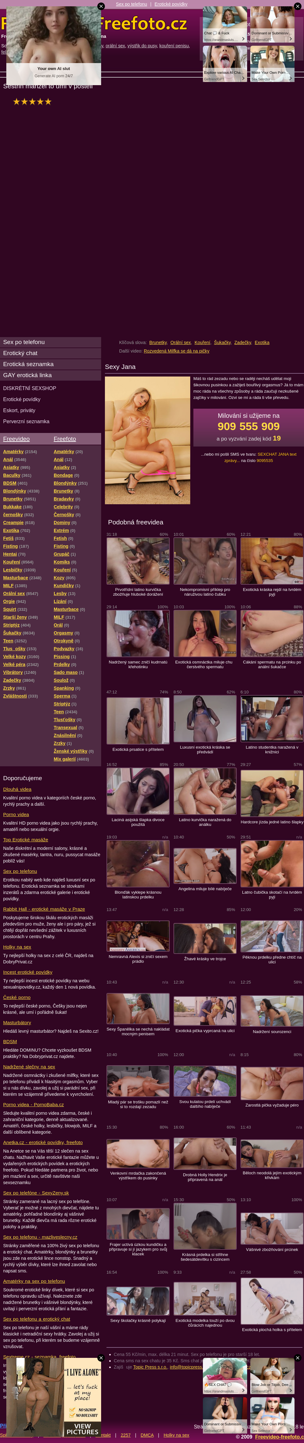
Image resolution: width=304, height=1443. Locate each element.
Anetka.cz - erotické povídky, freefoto (43, 1142)
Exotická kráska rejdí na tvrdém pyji (272, 592)
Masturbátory (17, 1022)
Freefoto (65, 438)
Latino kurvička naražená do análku (205, 822)
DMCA (147, 1435)
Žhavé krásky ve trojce (205, 958)
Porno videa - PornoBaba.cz (33, 1104)
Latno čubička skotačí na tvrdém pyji (272, 894)
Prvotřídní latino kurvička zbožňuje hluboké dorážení (138, 592)
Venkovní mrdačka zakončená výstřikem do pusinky (138, 1175)
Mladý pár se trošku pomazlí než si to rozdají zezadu (138, 1104)
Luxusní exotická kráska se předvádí (205, 749)
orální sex (115, 45)
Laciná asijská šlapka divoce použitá (138, 822)
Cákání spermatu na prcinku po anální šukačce (272, 664)
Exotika (262, 342)
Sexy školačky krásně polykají (138, 1320)
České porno (17, 997)
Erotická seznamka (28, 364)
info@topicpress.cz (189, 1367)
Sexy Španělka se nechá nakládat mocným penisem (137, 1031)
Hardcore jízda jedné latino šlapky (272, 822)
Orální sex (180, 342)
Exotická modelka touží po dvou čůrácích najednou (205, 1323)
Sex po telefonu (131, 4)
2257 (126, 1435)
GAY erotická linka (27, 375)
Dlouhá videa (17, 789)
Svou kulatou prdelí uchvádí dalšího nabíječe (205, 1104)
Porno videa (16, 814)
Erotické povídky (171, 4)
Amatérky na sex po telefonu (34, 1281)
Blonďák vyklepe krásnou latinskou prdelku (138, 894)
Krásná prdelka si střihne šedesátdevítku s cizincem (205, 1257)
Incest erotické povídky (27, 972)
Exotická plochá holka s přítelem (272, 1329)
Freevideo (16, 438)
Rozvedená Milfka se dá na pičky (176, 350)
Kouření (202, 342)
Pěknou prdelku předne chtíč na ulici (272, 959)
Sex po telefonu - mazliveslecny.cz (40, 1237)
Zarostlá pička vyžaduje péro (272, 1105)
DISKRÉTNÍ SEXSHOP (29, 388)
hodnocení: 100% (34, 101)
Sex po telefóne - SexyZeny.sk (36, 1192)
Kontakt (103, 1435)
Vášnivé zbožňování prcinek (272, 1249)
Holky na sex (17, 946)
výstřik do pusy (142, 45)
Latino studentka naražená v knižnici (272, 749)
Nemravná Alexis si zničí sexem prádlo (138, 959)
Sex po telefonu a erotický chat (36, 1319)
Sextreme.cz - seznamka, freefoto (39, 1356)
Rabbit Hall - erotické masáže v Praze (44, 909)
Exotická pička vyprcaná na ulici (205, 1030)
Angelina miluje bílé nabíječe (205, 888)
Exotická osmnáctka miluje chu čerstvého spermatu (205, 664)
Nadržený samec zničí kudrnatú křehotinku (138, 664)
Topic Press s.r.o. (150, 1367)
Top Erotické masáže (25, 839)
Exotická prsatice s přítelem (138, 749)
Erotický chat (20, 353)
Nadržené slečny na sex (29, 1066)
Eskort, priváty (19, 410)
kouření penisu (174, 45)
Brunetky (158, 342)
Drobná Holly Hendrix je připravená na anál (205, 1177)
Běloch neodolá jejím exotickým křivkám (272, 1175)
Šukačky (222, 342)
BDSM (10, 1041)
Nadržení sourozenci (272, 1031)
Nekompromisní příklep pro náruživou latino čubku (205, 592)
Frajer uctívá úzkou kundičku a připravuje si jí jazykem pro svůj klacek (138, 1249)
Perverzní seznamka (26, 421)
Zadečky (242, 342)
